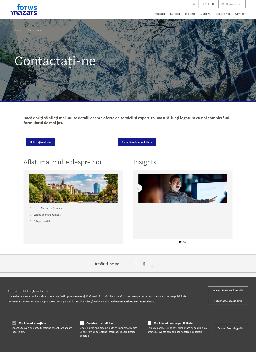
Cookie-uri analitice (99, 323)
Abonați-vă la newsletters (136, 142)
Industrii (159, 13)
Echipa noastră (39, 222)
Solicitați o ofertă (40, 142)
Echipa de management (45, 216)
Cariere (205, 13)
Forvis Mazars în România (46, 209)
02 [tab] (183, 242)
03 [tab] (185, 242)
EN (205, 4)
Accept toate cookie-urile (228, 290)
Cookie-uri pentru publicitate (173, 323)
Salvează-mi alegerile (230, 328)
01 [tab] (180, 242)
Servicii (175, 13)
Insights (190, 13)
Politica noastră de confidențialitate (132, 301)
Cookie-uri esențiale (32, 323)
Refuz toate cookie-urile (228, 301)
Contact (240, 13)
